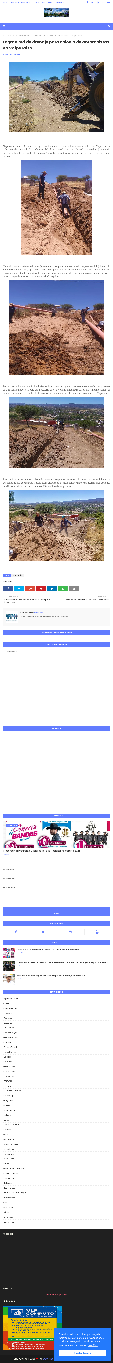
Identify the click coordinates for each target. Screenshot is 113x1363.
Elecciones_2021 (11, 1032)
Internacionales (11, 1110)
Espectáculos (10, 1052)
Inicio (5, 2)
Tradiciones (9, 1197)
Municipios (9, 1149)
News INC (9, 54)
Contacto (60, 2)
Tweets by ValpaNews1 (56, 1294)
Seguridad (9, 1178)
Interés (7, 1105)
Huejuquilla (9, 1100)
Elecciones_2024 (11, 1037)
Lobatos (7, 1129)
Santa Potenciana (12, 1173)
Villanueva (9, 1217)
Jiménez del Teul (11, 1125)
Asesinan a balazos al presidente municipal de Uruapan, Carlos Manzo (50, 975)
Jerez (6, 1120)
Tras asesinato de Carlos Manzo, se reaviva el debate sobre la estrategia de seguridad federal (62, 962)
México (7, 1134)
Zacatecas (9, 1222)
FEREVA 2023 (9, 1066)
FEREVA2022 (9, 1081)
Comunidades (10, 1008)
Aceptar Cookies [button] (82, 1353)
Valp (6, 1202)
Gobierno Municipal (12, 1091)
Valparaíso (15, 35)
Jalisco (7, 1115)
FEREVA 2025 (9, 1076)
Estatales (8, 1061)
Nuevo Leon (9, 1159)
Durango (8, 1023)
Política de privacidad (22, 2)
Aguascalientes (11, 998)
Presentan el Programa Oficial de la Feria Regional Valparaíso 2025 (41, 850)
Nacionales (9, 1154)
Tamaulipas (9, 1188)
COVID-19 (8, 1013)
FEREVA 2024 (9, 1071)
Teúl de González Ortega (15, 1193)
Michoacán (9, 1139)
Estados (7, 1057)
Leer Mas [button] (93, 1345)
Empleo (7, 1042)
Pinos (6, 1163)
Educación (9, 1027)
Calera (7, 1003)
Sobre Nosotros (44, 2)
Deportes (8, 1018)
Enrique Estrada (11, 1047)
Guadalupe (9, 1095)
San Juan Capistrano (14, 1168)
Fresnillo (7, 1086)
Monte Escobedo (11, 1144)
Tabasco (8, 1183)
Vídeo (6, 1212)
